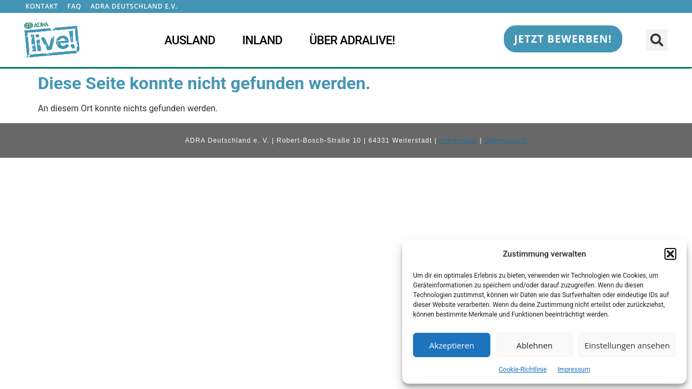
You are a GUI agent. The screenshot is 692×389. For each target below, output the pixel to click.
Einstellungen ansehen (627, 345)
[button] (670, 254)
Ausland (189, 40)
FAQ (75, 6)
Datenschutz (506, 140)
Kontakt (41, 6)
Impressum (573, 369)
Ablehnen (534, 345)
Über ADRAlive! (352, 40)
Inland (262, 40)
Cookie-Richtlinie (522, 369)
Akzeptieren (451, 345)
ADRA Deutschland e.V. (133, 6)
